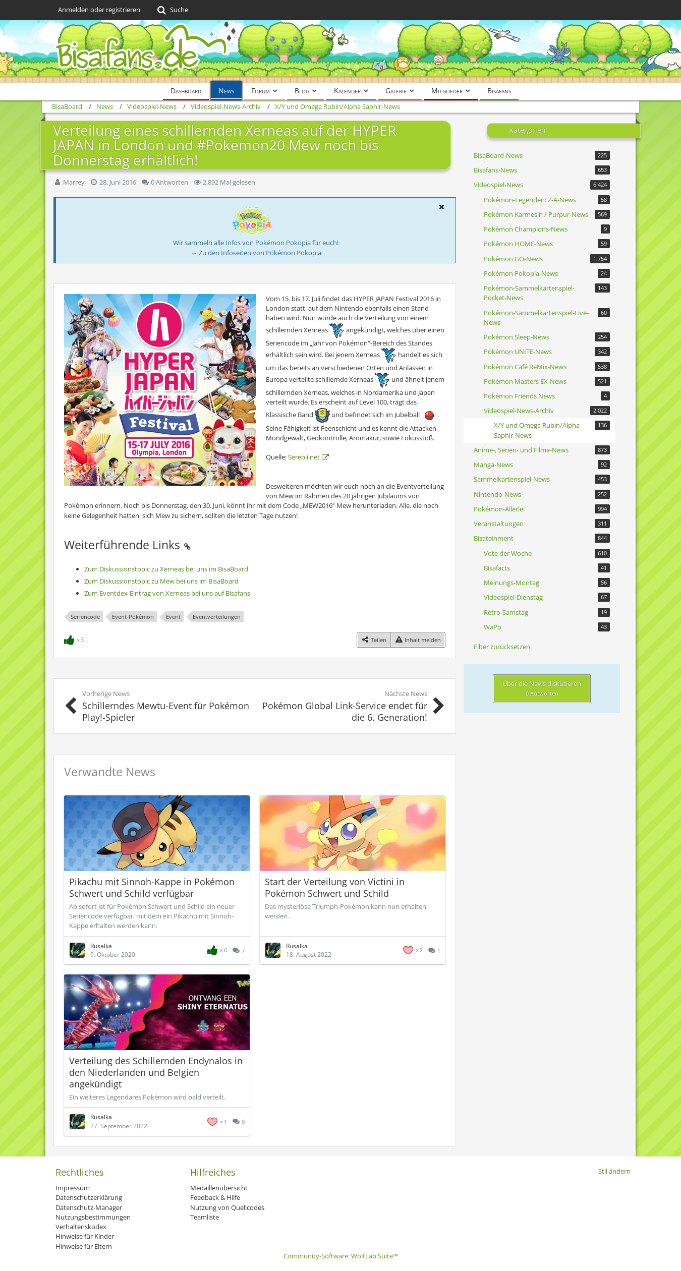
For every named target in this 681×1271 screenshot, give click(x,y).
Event (173, 616)
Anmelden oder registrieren (99, 9)
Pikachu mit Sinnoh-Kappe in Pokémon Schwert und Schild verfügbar (152, 887)
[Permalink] (187, 545)
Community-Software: (340, 1255)
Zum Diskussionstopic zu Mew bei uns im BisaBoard (161, 581)
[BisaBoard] (340, 51)
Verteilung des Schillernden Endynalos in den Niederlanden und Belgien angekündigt (156, 1072)
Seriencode (85, 616)
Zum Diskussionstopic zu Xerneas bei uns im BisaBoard (166, 568)
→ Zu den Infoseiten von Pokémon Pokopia (256, 252)
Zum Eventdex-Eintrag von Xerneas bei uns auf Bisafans (167, 593)
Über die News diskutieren (541, 688)
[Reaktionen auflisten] (75, 638)
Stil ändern (614, 1171)
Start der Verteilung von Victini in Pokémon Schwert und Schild (335, 887)
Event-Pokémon (133, 616)
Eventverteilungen (217, 616)
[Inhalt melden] (417, 640)
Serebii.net (304, 456)
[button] (441, 207)
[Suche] (172, 10)
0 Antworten (169, 182)
